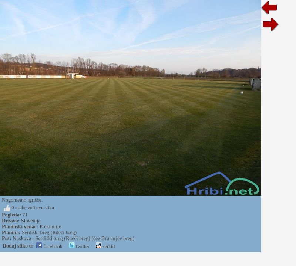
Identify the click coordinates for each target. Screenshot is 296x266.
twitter (79, 246)
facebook (49, 246)
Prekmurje (50, 226)
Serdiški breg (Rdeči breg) (49, 232)
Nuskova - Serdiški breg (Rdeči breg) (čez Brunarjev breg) (73, 238)
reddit (105, 246)
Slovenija (31, 221)
